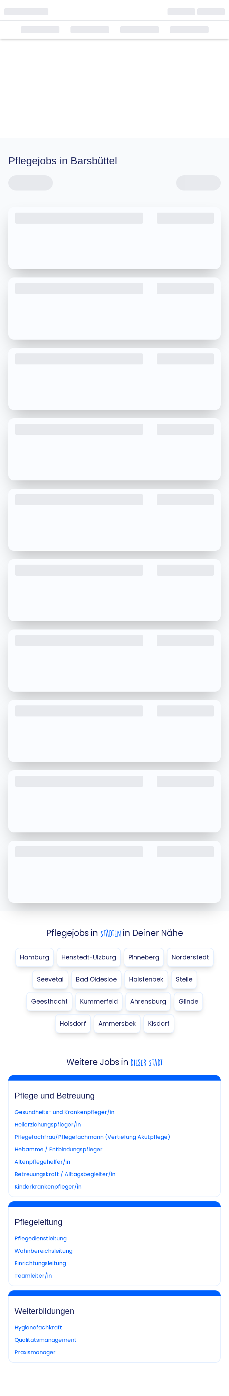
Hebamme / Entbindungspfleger (59, 1149)
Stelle (184, 979)
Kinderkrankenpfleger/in (48, 1187)
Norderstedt (190, 957)
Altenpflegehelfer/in (42, 1162)
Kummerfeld (99, 1001)
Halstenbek (146, 979)
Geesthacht (49, 1001)
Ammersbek (117, 1023)
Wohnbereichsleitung (44, 1251)
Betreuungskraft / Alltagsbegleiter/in (65, 1174)
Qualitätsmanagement (46, 1340)
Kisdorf (159, 1023)
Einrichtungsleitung (40, 1263)
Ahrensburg (148, 1001)
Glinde (188, 1001)
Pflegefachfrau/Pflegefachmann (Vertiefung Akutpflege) (92, 1137)
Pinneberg (143, 957)
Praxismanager (35, 1352)
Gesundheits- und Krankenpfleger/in (64, 1112)
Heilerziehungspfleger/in (48, 1125)
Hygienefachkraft (38, 1327)
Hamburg (34, 957)
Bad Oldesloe (96, 979)
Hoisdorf (73, 1023)
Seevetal (50, 979)
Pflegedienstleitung (41, 1238)
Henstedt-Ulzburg (88, 957)
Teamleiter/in (33, 1276)
